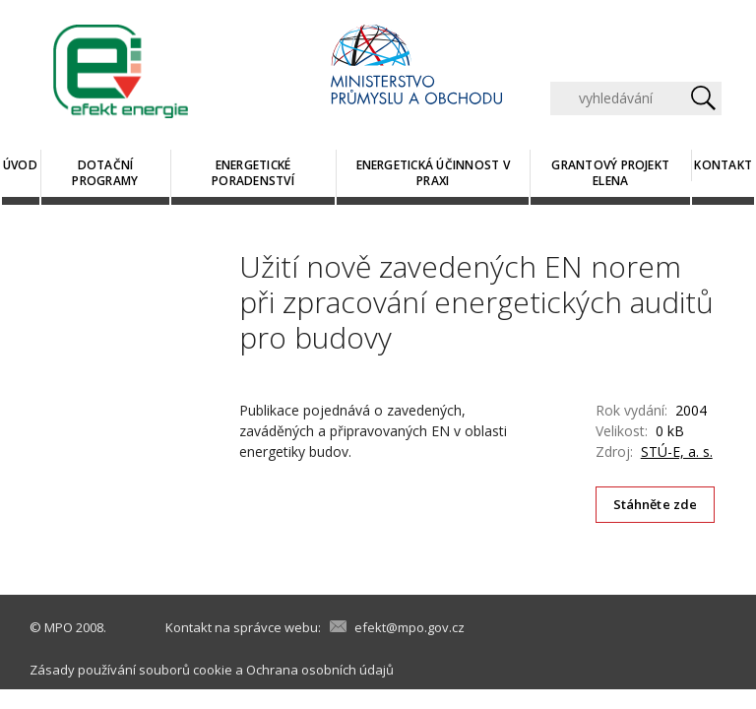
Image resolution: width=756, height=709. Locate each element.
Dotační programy (105, 173)
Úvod (20, 165)
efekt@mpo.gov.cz (409, 627)
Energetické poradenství (253, 173)
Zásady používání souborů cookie (131, 669)
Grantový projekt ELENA (610, 173)
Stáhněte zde (655, 504)
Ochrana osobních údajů (320, 669)
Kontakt (723, 165)
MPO (58, 627)
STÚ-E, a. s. (677, 451)
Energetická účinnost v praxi (433, 173)
